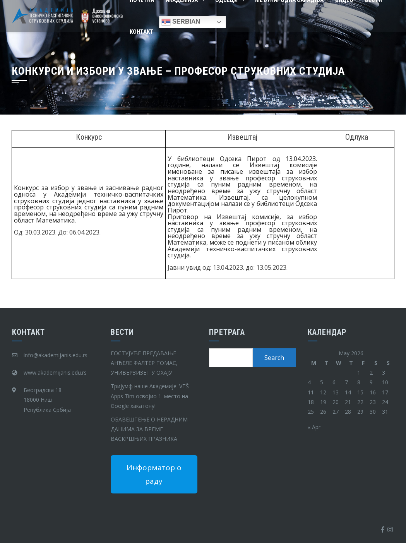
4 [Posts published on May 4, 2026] (309, 382)
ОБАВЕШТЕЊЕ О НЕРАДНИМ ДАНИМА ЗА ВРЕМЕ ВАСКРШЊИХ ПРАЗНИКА (149, 429)
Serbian (180, 22)
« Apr (314, 427)
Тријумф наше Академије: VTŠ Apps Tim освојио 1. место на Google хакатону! (150, 395)
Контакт (141, 31)
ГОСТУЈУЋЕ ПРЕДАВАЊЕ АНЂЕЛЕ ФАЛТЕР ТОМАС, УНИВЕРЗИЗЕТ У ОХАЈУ (144, 362)
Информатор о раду (154, 474)
